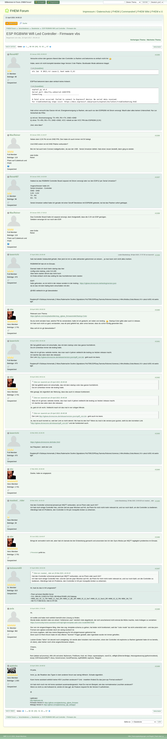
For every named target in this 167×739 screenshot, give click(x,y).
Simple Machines (21, 736)
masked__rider (17, 500)
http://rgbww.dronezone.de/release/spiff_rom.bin (49, 423)
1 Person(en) (34, 552)
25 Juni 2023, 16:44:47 (37, 536)
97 (47, 47)
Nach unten (10, 47)
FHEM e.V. (157, 11)
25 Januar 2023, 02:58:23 (38, 54)
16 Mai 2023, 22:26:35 (37, 433)
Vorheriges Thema (137, 40)
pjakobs (13, 666)
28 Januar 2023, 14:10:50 (38, 176)
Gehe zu (127, 722)
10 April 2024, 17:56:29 (37, 608)
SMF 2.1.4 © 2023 (9, 736)
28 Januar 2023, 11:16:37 (38, 135)
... (28, 47)
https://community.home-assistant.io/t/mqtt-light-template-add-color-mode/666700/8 (62, 623)
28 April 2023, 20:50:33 (37, 309)
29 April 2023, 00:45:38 (37, 341)
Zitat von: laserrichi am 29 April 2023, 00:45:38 (50, 382)
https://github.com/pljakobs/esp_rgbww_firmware (61, 703)
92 (43, 47)
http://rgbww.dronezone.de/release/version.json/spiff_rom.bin (60, 357)
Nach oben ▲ (159, 736)
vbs (11, 309)
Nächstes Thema (154, 40)
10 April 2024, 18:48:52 (37, 665)
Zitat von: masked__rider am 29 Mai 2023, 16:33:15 (52, 573)
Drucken (157, 47)
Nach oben (10, 711)
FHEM (115, 11)
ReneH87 (14, 54)
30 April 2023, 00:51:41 (37, 377)
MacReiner (15, 135)
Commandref (128, 11)
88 (30, 47)
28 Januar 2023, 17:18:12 (38, 212)
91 (40, 47)
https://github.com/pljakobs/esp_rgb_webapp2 (60, 705)
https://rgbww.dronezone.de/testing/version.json (98, 283)
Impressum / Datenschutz (97, 11)
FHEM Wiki (143, 11)
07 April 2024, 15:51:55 (37, 568)
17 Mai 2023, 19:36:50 (37, 469)
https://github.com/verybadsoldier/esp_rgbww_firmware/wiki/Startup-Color (58, 316)
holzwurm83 (16, 568)
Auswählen (39, 68)
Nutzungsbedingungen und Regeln (143, 736)
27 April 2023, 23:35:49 (37, 254)
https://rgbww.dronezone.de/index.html (45, 442)
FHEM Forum (19, 11)
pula (12, 608)
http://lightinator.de (36, 700)
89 (33, 47)
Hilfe (129, 736)
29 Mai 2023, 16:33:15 (37, 500)
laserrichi (14, 254)
